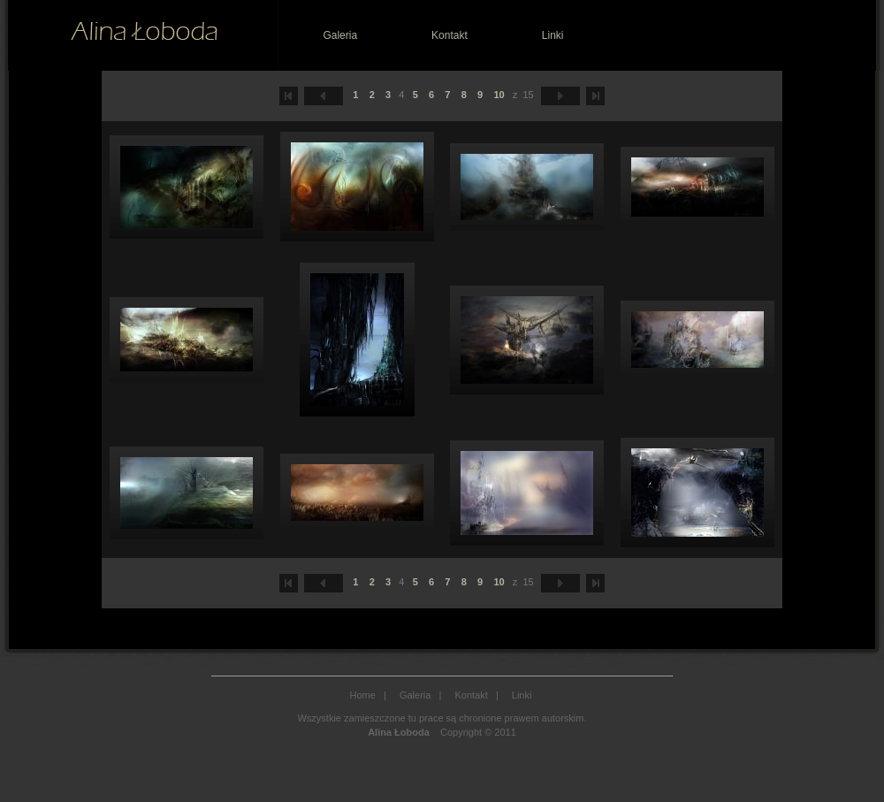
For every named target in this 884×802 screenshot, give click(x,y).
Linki (553, 35)
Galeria (340, 35)
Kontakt (449, 35)
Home (363, 695)
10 (499, 94)
